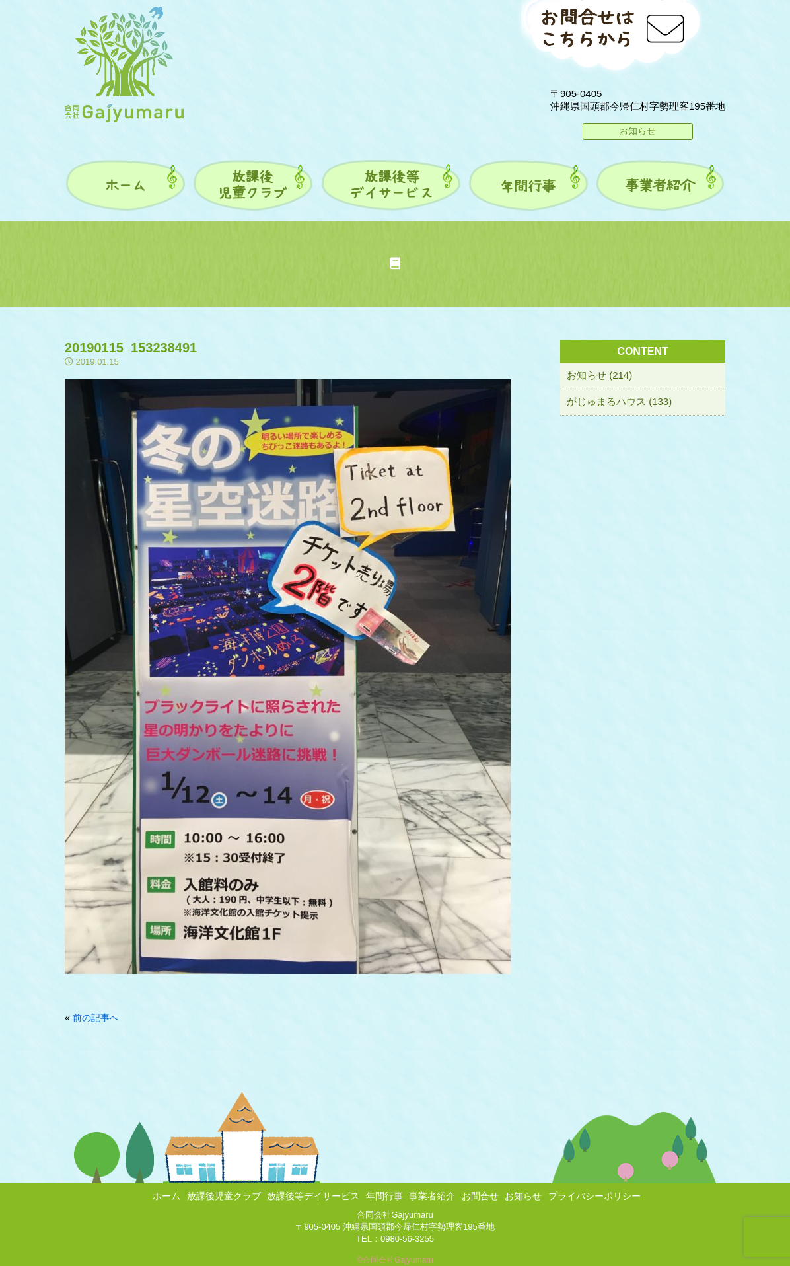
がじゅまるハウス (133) (619, 401)
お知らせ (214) (599, 375)
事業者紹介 (432, 1196)
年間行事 (384, 1196)
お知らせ (637, 131)
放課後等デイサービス (313, 1196)
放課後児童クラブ (224, 1196)
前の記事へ (96, 1017)
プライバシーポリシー (594, 1196)
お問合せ (480, 1196)
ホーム (166, 1196)
